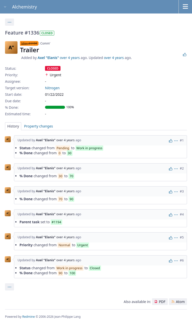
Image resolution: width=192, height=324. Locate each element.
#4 (182, 214)
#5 (182, 237)
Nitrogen (52, 88)
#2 (182, 168)
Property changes (38, 126)
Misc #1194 (29, 43)
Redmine (28, 316)
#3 (182, 191)
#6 (182, 260)
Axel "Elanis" (48, 57)
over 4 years (70, 57)
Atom (180, 301)
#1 (182, 140)
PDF (162, 301)
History (13, 126)
